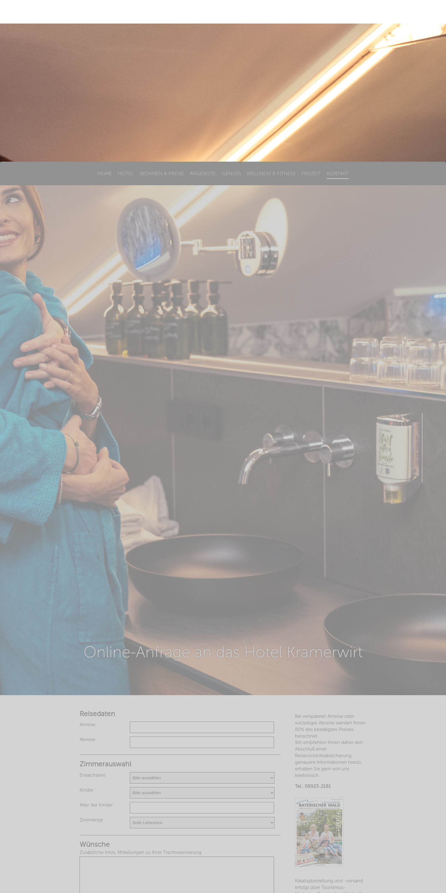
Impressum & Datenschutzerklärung (223, 881)
